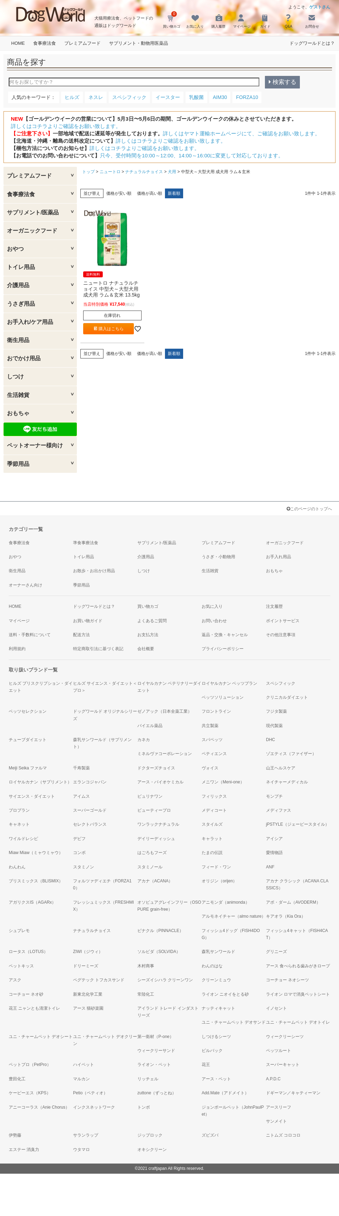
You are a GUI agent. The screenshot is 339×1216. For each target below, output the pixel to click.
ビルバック (212, 1050)
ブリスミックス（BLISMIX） (36, 881)
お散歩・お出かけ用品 (94, 570)
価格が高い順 (149, 193)
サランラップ (85, 1135)
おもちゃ (18, 413)
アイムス (81, 796)
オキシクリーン (152, 1149)
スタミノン (83, 867)
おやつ (15, 249)
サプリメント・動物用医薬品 (138, 43)
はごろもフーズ (152, 852)
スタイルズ (212, 824)
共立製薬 (210, 725)
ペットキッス (21, 965)
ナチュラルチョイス (144, 171)
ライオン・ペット (154, 1064)
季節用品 (18, 464)
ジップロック (150, 1135)
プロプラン (19, 810)
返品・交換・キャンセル (225, 634)
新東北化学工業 (87, 994)
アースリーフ (278, 1107)
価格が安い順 (118, 193)
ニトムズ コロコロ (283, 1135)
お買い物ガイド (87, 620)
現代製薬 (274, 725)
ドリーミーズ (85, 965)
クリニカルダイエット (287, 697)
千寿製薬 (81, 768)
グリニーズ (276, 951)
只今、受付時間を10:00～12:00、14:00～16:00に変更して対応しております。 (191, 155)
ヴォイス (210, 768)
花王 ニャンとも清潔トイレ (34, 1008)
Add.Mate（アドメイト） (225, 1092)
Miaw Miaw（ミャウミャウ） (36, 852)
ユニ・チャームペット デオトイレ (298, 1022)
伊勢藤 (15, 1135)
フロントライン (216, 711)
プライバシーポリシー (223, 648)
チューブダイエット (27, 739)
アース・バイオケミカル (160, 782)
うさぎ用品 (21, 304)
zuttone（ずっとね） (156, 1092)
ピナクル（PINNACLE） (160, 930)
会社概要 (145, 648)
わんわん (17, 867)
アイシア (274, 838)
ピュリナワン (150, 796)
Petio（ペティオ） (90, 1092)
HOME (18, 43)
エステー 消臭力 (24, 1149)
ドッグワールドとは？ (312, 43)
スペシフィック (280, 683)
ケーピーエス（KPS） (30, 1092)
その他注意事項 (280, 634)
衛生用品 (18, 340)
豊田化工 (17, 1078)
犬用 (172, 171)
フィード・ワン (216, 867)
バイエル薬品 (150, 725)
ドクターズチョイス (156, 768)
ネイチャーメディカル (287, 782)
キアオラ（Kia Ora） (285, 916)
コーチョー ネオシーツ (287, 979)
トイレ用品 (21, 267)
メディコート (214, 810)
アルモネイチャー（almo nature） (234, 916)
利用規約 (17, 648)
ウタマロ (81, 1149)
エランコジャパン (90, 782)
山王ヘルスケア (280, 768)
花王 (206, 1064)
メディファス (278, 810)
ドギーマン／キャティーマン (293, 1092)
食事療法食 (44, 43)
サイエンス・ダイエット (32, 796)
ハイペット (83, 1064)
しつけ (15, 376)
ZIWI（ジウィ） (88, 951)
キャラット (212, 838)
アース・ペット (216, 1078)
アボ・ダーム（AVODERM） (293, 902)
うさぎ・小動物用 (218, 556)
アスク (15, 979)
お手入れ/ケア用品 (30, 322)
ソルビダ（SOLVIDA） (158, 951)
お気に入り (212, 606)
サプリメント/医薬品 (33, 212)
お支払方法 (147, 634)
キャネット (19, 824)
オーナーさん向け (25, 585)
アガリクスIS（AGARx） (32, 902)
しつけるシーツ (216, 1036)
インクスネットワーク (94, 1107)
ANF (270, 867)
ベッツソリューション (223, 697)
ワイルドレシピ (23, 838)
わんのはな (212, 965)
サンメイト (276, 1121)
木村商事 (145, 965)
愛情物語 (274, 852)
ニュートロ (110, 171)
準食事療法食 (85, 542)
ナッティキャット (218, 1008)
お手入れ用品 (278, 556)
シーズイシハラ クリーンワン (165, 979)
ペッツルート (278, 1050)
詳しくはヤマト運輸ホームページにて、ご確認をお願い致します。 (241, 133)
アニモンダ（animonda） (226, 902)
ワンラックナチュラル (158, 824)
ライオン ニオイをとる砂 (225, 994)
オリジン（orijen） (219, 881)
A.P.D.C (273, 1078)
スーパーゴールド (90, 810)
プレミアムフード (82, 43)
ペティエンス (214, 753)
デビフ (79, 838)
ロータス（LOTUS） (28, 951)
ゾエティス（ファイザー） (291, 753)
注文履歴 (274, 606)
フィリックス (214, 796)
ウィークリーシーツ (285, 1036)
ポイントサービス (283, 620)
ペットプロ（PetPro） (30, 1064)
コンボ (79, 852)
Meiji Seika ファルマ (28, 768)
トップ (88, 171)
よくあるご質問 (152, 620)
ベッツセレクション (27, 711)
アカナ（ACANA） (155, 881)
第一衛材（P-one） (155, 1036)
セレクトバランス (90, 824)
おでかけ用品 (24, 358)
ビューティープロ (154, 810)
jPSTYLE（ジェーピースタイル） (297, 824)
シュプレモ (19, 930)
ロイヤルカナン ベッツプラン (229, 683)
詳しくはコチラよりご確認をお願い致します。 (66, 126)
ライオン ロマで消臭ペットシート (298, 994)
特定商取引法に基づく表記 (98, 648)
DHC (270, 739)
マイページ (19, 620)
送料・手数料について (30, 634)
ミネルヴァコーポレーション (164, 753)
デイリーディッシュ (156, 838)
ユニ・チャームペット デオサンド (234, 1022)
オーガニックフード (32, 231)
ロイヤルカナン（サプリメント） (40, 782)
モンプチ (274, 796)
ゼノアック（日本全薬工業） (164, 711)
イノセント (276, 1008)
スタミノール (150, 867)
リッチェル (147, 1078)
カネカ (143, 739)
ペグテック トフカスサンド (98, 979)
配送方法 (81, 634)
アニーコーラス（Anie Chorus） (39, 1107)
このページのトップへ (309, 508)
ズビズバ (210, 1135)
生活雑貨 (18, 395)
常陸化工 (145, 994)
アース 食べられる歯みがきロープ (298, 965)
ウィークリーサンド (156, 1050)
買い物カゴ (147, 606)
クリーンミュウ (216, 979)
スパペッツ (212, 739)
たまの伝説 (212, 852)
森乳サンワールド (218, 951)
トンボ (143, 1107)
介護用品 (18, 285)
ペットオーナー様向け (35, 445)
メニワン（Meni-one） (223, 782)
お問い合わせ (214, 620)
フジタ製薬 (276, 711)
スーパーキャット (283, 1064)
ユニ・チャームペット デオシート (41, 1036)
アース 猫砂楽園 (88, 1008)
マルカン (81, 1078)
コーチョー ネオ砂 (26, 994)
